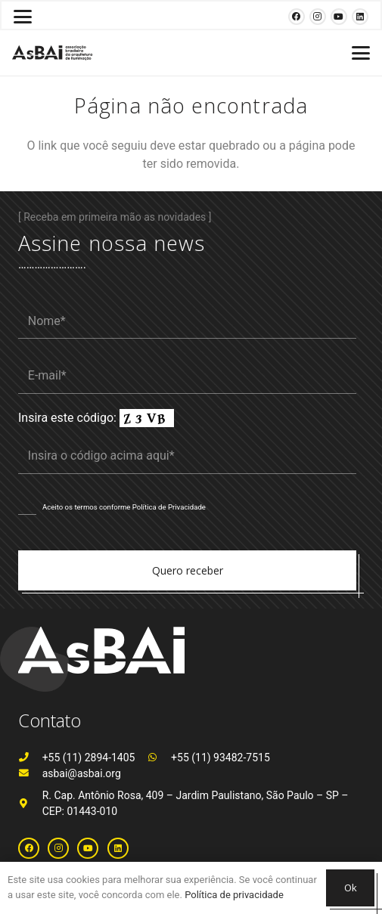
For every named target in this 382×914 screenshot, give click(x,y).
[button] (23, 17)
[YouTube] (339, 16)
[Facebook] (296, 16)
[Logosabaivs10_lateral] (52, 52)
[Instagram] (317, 16)
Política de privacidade (234, 894)
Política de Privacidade (169, 507)
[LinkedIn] (360, 16)
